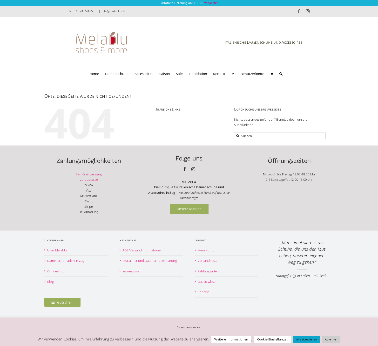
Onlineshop (55, 271)
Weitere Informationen (231, 339)
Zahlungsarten (208, 271)
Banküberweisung (89, 174)
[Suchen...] (280, 135)
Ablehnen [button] (331, 339)
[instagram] (193, 169)
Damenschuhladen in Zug (65, 260)
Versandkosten (209, 260)
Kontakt (203, 292)
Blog (50, 281)
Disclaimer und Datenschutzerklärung (149, 260)
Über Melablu (57, 250)
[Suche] (237, 135)
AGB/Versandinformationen (142, 250)
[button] (281, 73)
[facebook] (185, 169)
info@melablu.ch (113, 11)
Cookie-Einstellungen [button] (272, 339)
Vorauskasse (89, 179)
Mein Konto (206, 250)
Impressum (130, 271)
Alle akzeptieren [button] (306, 339)
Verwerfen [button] (211, 3)
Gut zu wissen (208, 281)
